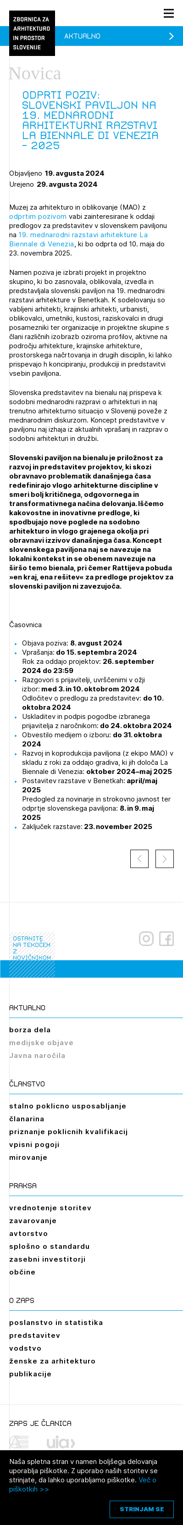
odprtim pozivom (38, 216)
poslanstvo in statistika (56, 1322)
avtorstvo (28, 1233)
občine (22, 1272)
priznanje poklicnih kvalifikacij (68, 1131)
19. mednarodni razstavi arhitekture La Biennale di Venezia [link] (78, 239)
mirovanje (28, 1157)
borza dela (30, 1030)
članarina (26, 1119)
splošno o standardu (49, 1246)
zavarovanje (33, 1220)
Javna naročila (37, 1055)
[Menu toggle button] (169, 13)
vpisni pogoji (34, 1144)
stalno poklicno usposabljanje (68, 1106)
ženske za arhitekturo (52, 1361)
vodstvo (25, 1348)
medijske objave (41, 1042)
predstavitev (35, 1335)
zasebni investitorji (47, 1259)
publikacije (30, 1374)
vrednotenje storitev (50, 1208)
